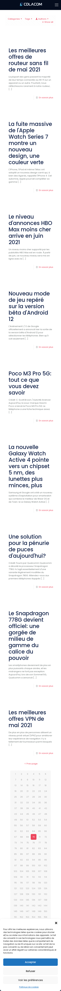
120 (45, 882)
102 (45, 865)
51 (27, 819)
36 (45, 802)
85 (15, 854)
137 (39, 899)
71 (40, 836)
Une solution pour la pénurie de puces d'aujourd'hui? (29, 546)
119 (39, 882)
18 (46, 785)
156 (45, 917)
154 (33, 917)
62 (21, 831)
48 (45, 814)
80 (21, 848)
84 (45, 848)
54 (45, 819)
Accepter (30, 962)
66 (45, 831)
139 (15, 905)
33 (27, 802)
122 (21, 888)
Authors (42, 18)
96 (45, 859)
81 (27, 848)
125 (39, 888)
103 (15, 871)
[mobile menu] (56, 5)
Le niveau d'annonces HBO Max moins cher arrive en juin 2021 (30, 229)
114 (45, 877)
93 (27, 859)
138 (45, 899)
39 (27, 808)
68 (21, 836)
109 (15, 877)
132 (45, 894)
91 (15, 859)
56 (21, 825)
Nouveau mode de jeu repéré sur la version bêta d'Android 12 (29, 306)
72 (45, 836)
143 (39, 905)
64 (33, 831)
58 (33, 825)
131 (39, 894)
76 (33, 842)
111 (27, 877)
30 (45, 796)
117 (27, 882)
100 (33, 865)
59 (39, 825)
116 (21, 882)
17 (40, 785)
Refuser (30, 971)
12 (46, 779)
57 (27, 825)
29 (39, 796)
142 (33, 905)
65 (39, 831)
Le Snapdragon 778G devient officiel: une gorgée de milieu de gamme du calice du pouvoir (29, 636)
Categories (15, 18)
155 (39, 917)
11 (39, 779)
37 (15, 808)
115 (15, 882)
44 (21, 814)
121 (15, 888)
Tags (29, 18)
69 (27, 836)
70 (33, 836)
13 (15, 785)
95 (39, 859)
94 (33, 859)
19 (15, 791)
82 (33, 848)
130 (33, 894)
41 (40, 808)
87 (27, 854)
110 (21, 877)
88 (33, 854)
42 (45, 808)
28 (33, 796)
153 (27, 917)
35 (39, 802)
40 (33, 808)
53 (39, 819)
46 (33, 814)
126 (45, 888)
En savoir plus (46, 97)
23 (39, 791)
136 (33, 899)
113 (39, 877)
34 (33, 802)
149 (39, 911)
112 (33, 877)
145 (15, 911)
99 (27, 865)
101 (39, 865)
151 (15, 917)
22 (33, 791)
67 (15, 836)
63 (27, 831)
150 (45, 911)
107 (39, 871)
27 (27, 796)
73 (15, 842)
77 (39, 842)
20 (21, 791)
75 (27, 842)
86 (21, 854)
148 (33, 911)
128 (21, 894)
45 (27, 814)
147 (27, 911)
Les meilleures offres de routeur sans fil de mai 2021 (28, 60)
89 (39, 854)
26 (21, 796)
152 (21, 917)
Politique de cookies (29, 987)
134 (21, 899)
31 (15, 802)
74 (21, 842)
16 (33, 785)
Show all (47, 22)
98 (21, 865)
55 (15, 825)
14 (21, 785)
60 (45, 825)
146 (21, 911)
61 (15, 831)
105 (27, 871)
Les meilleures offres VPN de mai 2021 (27, 719)
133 (15, 899)
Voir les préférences (30, 980)
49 (15, 819)
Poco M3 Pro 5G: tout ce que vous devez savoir (30, 383)
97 (15, 865)
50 (21, 819)
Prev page (30, 763)
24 (45, 791)
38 (21, 808)
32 (21, 802)
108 (45, 871)
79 (15, 848)
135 (27, 899)
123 (27, 888)
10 (33, 779)
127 (15, 894)
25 (15, 796)
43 (15, 814)
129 (27, 894)
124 (33, 888)
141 (27, 905)
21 (27, 791)
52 (33, 819)
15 (27, 785)
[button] (56, 923)
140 (21, 905)
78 (45, 842)
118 (33, 882)
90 (45, 854)
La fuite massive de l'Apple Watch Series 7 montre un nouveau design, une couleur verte (30, 143)
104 (21, 871)
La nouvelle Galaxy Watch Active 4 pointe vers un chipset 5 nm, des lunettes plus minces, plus (29, 466)
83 (39, 848)
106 (33, 871)
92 (21, 859)
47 (39, 814)
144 (45, 905)
